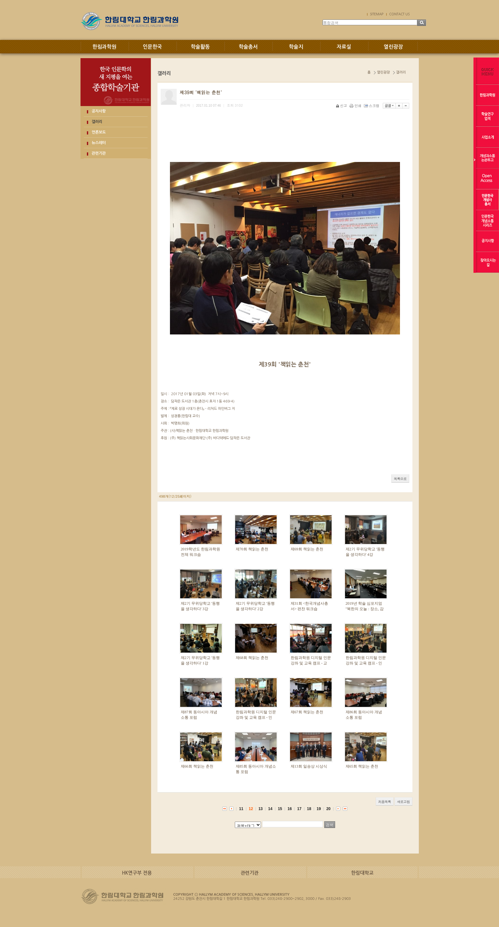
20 (328, 809)
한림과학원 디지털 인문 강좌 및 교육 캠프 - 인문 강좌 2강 (366, 663)
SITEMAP (376, 14)
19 (319, 809)
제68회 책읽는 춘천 (252, 657)
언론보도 (99, 132)
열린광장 (393, 46)
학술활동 (200, 46)
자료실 (344, 46)
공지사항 (99, 111)
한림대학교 (362, 872)
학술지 (296, 46)
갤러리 (97, 122)
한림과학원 (104, 46)
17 (299, 809)
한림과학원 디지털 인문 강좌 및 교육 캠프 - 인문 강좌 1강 (256, 717)
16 (290, 809)
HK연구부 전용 (137, 872)
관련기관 (99, 153)
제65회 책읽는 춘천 (362, 766)
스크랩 (372, 105)
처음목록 (384, 801)
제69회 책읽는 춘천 (307, 549)
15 (280, 809)
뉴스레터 (99, 143)
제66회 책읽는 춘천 (197, 766)
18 (309, 809)
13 (260, 809)
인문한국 (152, 46)
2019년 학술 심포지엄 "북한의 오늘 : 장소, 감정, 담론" (365, 609)
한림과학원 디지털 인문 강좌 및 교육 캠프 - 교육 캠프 (311, 663)
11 (241, 809)
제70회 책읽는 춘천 (252, 549)
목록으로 (400, 478)
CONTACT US (399, 14)
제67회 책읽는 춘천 (307, 712)
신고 (342, 105)
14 (270, 809)
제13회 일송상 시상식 (309, 766)
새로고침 (403, 801)
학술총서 (248, 46)
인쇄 (356, 105)
